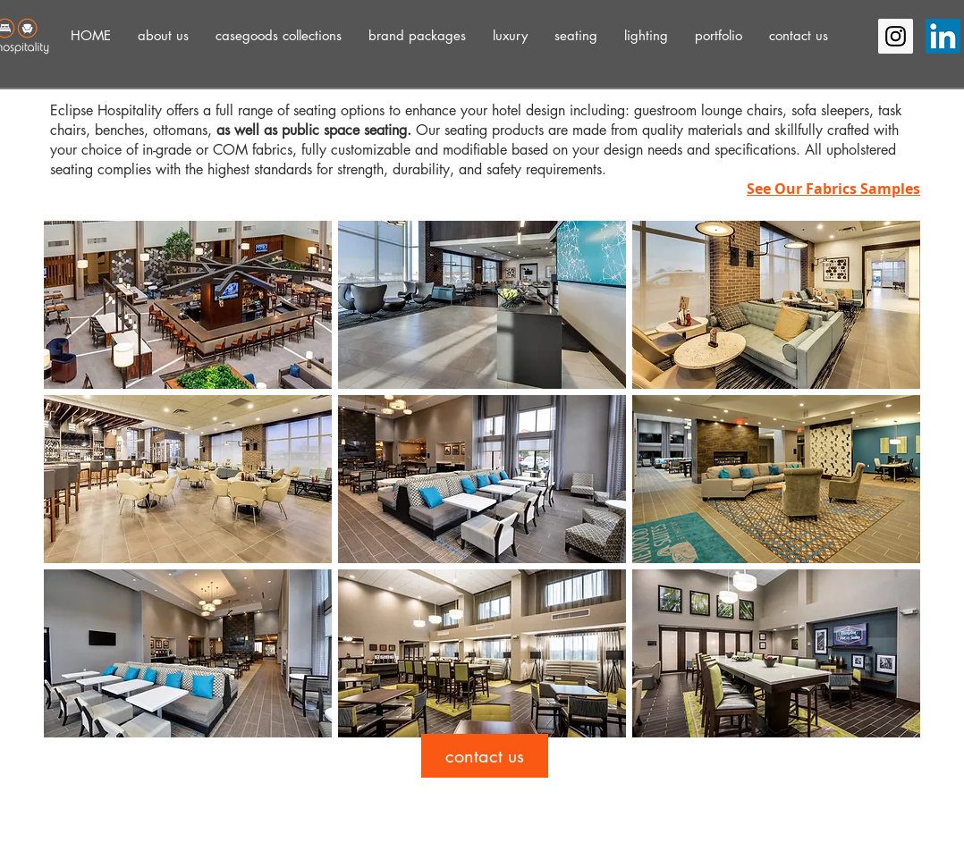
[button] (163, 35)
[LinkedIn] (943, 36)
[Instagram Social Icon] (895, 36)
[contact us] (484, 756)
